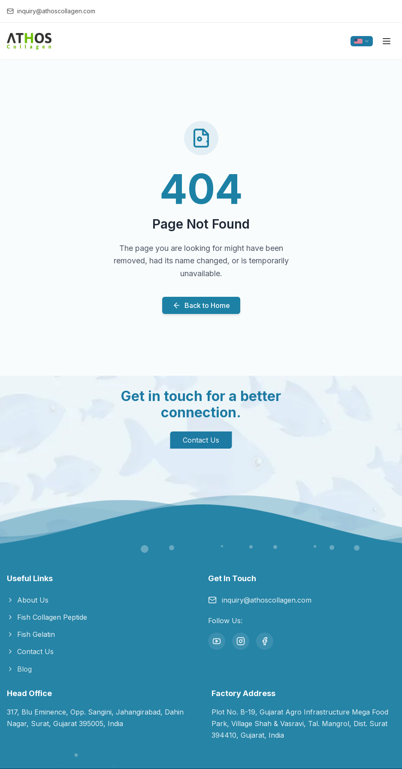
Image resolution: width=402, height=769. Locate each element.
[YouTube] (216, 641)
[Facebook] (264, 641)
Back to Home (201, 305)
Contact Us (201, 440)
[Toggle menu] (386, 41)
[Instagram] (240, 641)
